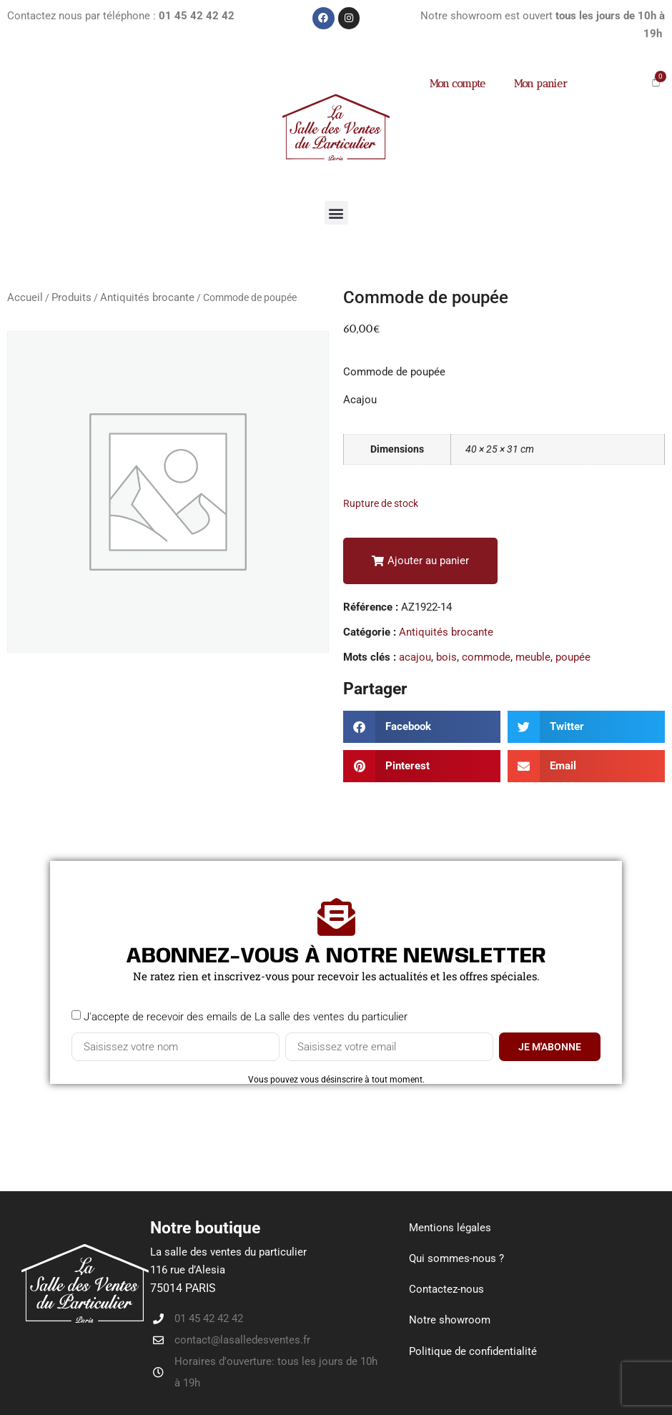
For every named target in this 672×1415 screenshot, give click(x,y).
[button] (336, 213)
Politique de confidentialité (473, 1350)
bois (446, 657)
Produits (71, 297)
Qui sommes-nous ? (456, 1258)
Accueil (25, 297)
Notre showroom (449, 1319)
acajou (415, 657)
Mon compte (457, 83)
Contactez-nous (446, 1289)
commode (486, 657)
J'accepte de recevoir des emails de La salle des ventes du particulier (245, 1016)
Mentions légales (450, 1227)
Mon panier (541, 83)
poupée (573, 657)
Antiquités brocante (147, 297)
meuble (532, 657)
